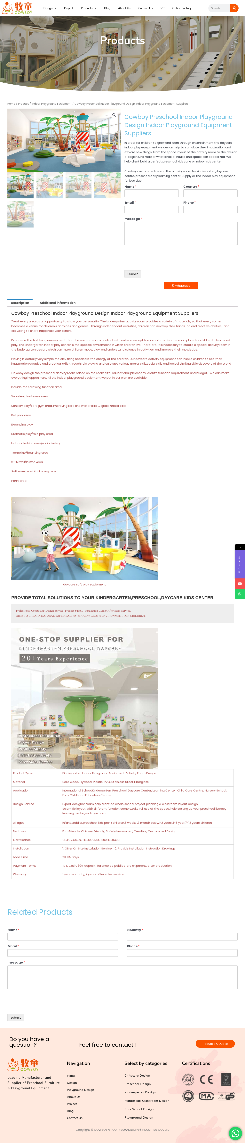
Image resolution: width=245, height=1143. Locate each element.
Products (88, 8)
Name (130, 187)
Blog (107, 8)
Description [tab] (20, 303)
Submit (133, 274)
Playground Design (80, 1090)
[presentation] (154, 263)
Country (191, 187)
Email (130, 203)
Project (68, 8)
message (133, 219)
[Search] (234, 8)
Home (11, 104)
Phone (189, 203)
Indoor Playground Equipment (52, 104)
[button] (114, 115)
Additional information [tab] (57, 303)
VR (162, 8)
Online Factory (181, 8)
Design (49, 8)
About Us (124, 8)
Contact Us (145, 8)
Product (23, 104)
